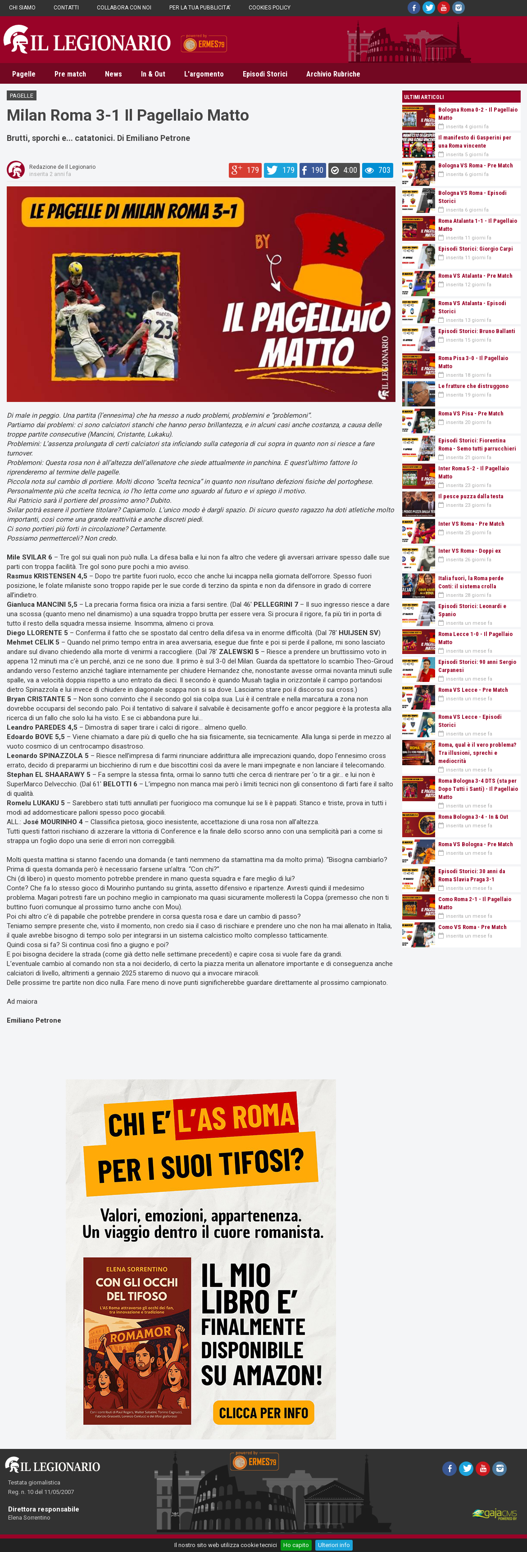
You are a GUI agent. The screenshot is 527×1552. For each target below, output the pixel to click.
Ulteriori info (334, 1545)
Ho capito (296, 1545)
